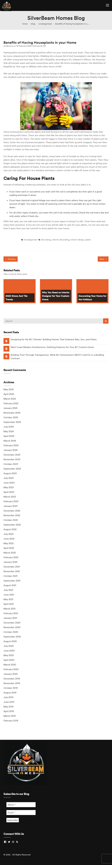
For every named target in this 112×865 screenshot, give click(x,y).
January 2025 (11, 408)
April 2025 (9, 394)
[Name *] (21, 804)
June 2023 (9, 482)
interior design (77, 239)
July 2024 (9, 426)
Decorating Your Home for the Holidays (92, 297)
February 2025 (11, 403)
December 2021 (12, 566)
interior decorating (60, 239)
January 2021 (10, 617)
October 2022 (11, 520)
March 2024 (10, 440)
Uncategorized (45, 23)
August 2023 (10, 473)
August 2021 (10, 585)
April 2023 (9, 492)
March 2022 (10, 552)
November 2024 (12, 412)
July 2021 (8, 589)
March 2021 (9, 608)
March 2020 (10, 664)
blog (33, 23)
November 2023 (12, 459)
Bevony (9, 46)
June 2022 (9, 538)
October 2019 (11, 687)
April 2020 (9, 659)
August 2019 (10, 692)
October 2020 (11, 631)
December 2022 (12, 510)
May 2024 (9, 431)
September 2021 (12, 580)
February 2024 (11, 445)
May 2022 (9, 543)
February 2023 (11, 501)
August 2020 (10, 641)
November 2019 (12, 683)
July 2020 (9, 645)
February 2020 (11, 669)
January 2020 (11, 673)
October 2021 (11, 575)
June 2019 (9, 701)
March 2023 (10, 496)
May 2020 (9, 655)
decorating (46, 239)
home (25, 23)
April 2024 (9, 436)
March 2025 (10, 398)
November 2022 (12, 515)
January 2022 (10, 561)
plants (88, 239)
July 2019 (8, 697)
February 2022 (11, 557)
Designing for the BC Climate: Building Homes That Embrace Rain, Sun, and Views (53, 339)
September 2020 (12, 636)
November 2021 (12, 571)
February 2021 (11, 613)
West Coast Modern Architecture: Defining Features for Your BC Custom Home (52, 347)
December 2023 (12, 454)
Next (103, 259)
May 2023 (9, 487)
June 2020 (9, 650)
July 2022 (8, 533)
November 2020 (12, 627)
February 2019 (11, 720)
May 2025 (9, 389)
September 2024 (12, 422)
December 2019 (12, 678)
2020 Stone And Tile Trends (16, 297)
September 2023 (12, 468)
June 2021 (9, 594)
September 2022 (12, 524)
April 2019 (9, 711)
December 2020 (12, 622)
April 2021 (9, 603)
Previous (11, 259)
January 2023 (11, 506)
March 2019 (10, 715)
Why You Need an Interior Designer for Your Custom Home (55, 296)
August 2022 (10, 529)
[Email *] (21, 812)
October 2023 (11, 464)
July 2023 (9, 478)
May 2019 (8, 706)
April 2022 (9, 547)
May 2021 (8, 599)
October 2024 (11, 417)
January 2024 (11, 450)
